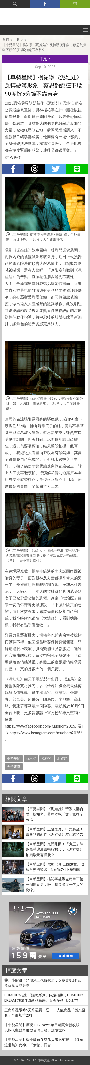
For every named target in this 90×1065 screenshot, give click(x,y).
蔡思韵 (26, 290)
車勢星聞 (13, 758)
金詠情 (15, 157)
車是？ (18, 40)
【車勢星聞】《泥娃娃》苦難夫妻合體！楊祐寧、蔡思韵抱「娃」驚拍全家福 (54, 814)
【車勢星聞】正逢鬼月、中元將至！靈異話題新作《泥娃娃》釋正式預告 (54, 832)
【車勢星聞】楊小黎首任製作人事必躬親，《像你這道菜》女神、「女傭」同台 (44, 1042)
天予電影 (35, 679)
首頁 (5, 40)
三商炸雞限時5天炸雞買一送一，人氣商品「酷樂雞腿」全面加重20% (44, 1013)
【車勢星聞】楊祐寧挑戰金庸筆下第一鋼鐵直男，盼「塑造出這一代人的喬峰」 (54, 884)
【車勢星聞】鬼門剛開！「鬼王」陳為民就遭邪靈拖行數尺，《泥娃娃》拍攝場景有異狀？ (54, 849)
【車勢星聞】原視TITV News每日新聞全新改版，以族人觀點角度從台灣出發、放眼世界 (43, 1028)
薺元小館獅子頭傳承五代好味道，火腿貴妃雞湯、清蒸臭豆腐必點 (44, 983)
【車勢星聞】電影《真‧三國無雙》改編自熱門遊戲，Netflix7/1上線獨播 (55, 867)
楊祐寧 (37, 571)
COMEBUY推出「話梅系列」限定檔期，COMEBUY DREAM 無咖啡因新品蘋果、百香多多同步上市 (43, 998)
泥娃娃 (22, 250)
